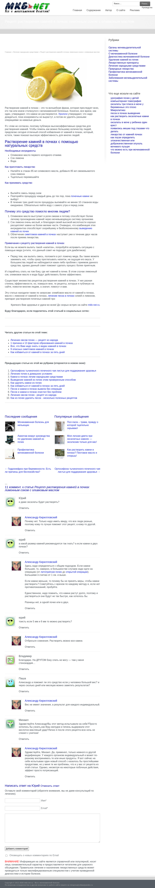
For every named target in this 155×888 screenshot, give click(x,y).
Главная (77, 10)
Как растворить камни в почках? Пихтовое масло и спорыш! (82, 452)
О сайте (120, 10)
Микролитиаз (118, 110)
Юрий (36, 785)
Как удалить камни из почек (26, 383)
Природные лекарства (121, 68)
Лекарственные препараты (124, 62)
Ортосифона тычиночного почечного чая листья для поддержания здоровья (53, 370)
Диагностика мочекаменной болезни (129, 56)
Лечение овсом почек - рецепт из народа (33, 395)
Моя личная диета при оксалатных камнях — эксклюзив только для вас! (82, 439)
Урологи (63, 114)
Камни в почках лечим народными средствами (37, 376)
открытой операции (77, 572)
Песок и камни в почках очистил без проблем (36, 392)
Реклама (135, 10)
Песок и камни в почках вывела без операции (36, 389)
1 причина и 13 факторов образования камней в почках (42, 343)
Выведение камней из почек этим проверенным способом (43, 379)
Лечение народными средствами (25, 52)
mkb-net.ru (93, 305)
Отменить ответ (50, 785)
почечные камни (80, 196)
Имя (43, 800)
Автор (108, 10)
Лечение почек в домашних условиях (31, 373)
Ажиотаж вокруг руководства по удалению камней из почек (34, 439)
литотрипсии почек (51, 572)
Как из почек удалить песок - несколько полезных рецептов (44, 398)
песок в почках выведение (125, 113)
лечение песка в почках (61, 295)
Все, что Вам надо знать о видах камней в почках (38, 346)
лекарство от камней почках (126, 134)
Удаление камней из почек (123, 59)
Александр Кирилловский (41, 517)
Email (44, 808)
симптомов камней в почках (40, 234)
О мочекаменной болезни (123, 53)
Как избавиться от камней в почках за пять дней (38, 352)
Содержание (94, 10)
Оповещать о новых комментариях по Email (34, 855)
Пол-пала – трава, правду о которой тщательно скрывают (82, 425)
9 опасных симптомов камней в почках (32, 349)
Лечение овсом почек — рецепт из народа (34, 340)
